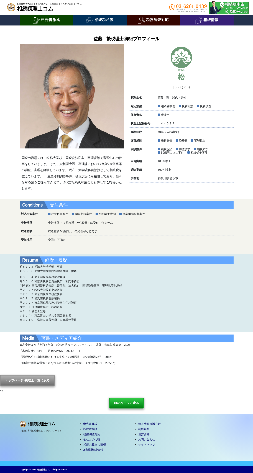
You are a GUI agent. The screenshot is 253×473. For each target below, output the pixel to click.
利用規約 (143, 429)
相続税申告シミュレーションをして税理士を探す (229, 7)
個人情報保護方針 (149, 424)
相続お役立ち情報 (94, 444)
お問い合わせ (146, 439)
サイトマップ (146, 444)
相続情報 (207, 20)
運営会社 (143, 434)
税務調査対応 (153, 20)
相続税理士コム (35, 8)
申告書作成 (46, 20)
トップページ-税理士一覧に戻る (27, 380)
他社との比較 (91, 439)
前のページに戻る (126, 403)
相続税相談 (99, 20)
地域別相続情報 (93, 449)
